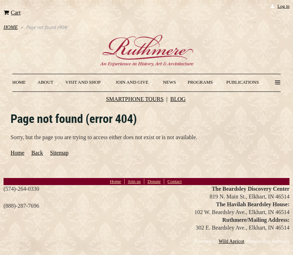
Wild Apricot (231, 241)
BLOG (178, 99)
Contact (174, 181)
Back (37, 153)
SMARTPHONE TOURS (134, 99)
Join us (134, 181)
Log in (283, 6)
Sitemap (59, 153)
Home (17, 153)
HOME (11, 27)
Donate (154, 181)
